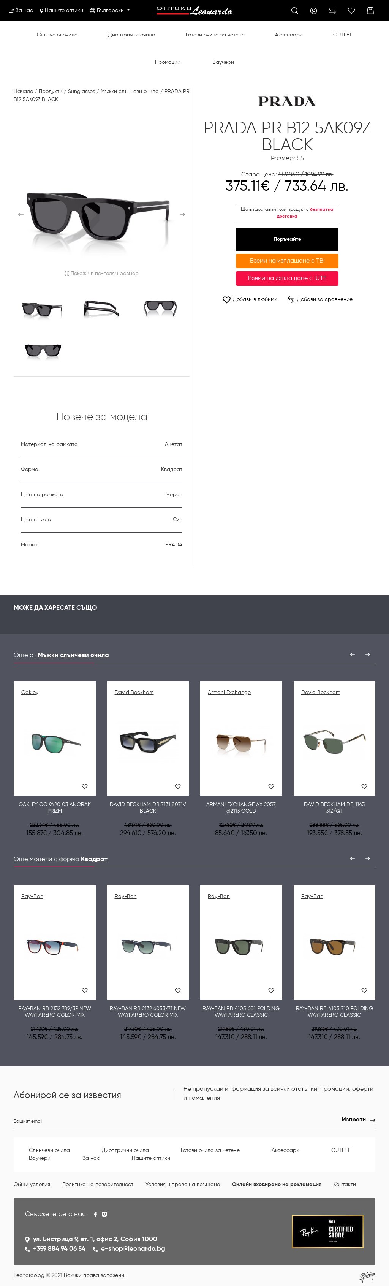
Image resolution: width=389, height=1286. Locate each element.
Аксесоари (289, 35)
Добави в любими (249, 299)
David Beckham (134, 692)
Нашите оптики (61, 10)
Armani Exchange (229, 692)
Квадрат (94, 859)
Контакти (345, 1184)
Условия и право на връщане (182, 1184)
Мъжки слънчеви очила (130, 91)
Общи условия (32, 1184)
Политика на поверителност (97, 1184)
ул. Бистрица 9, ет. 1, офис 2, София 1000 (95, 1239)
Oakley (29, 692)
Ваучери (223, 62)
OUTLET (342, 35)
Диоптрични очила (131, 35)
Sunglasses (81, 91)
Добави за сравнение (320, 299)
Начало (23, 91)
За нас (21, 10)
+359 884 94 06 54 (59, 1249)
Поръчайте (287, 239)
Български (111, 10)
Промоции (167, 62)
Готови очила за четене (215, 35)
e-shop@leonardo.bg (133, 1249)
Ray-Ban (32, 896)
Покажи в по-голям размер (102, 273)
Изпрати (354, 1120)
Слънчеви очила (57, 35)
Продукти (50, 91)
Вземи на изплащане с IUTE (287, 278)
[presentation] (352, 654)
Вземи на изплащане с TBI (287, 261)
